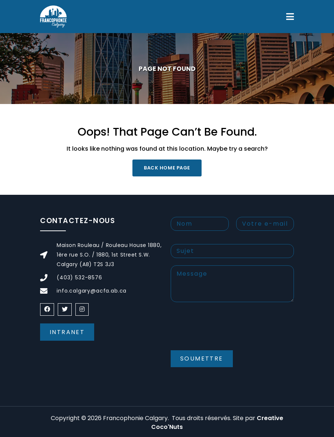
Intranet (67, 332)
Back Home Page (167, 167)
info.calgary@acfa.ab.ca (92, 290)
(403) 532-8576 (79, 277)
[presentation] (227, 332)
